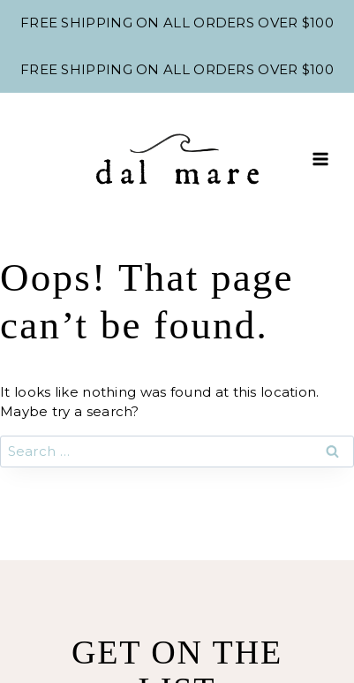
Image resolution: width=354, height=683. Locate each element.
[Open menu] (320, 158)
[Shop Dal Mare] (177, 159)
